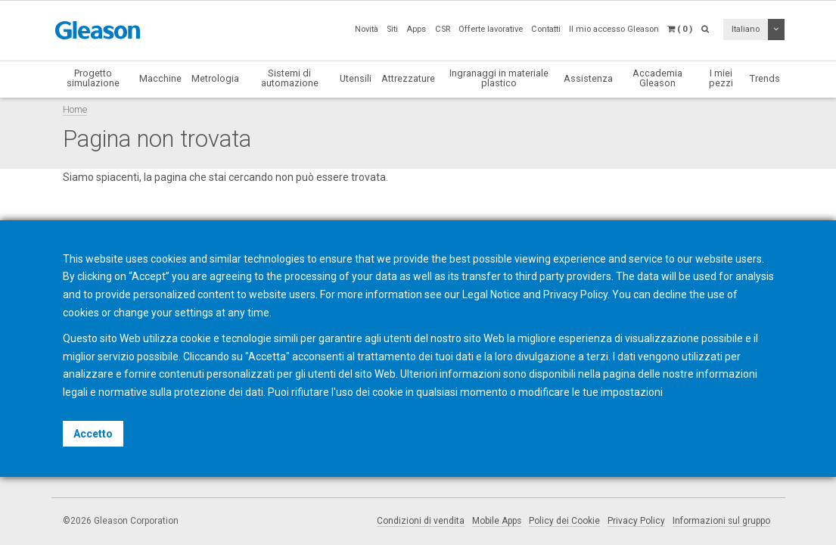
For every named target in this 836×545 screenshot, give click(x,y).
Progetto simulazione (93, 78)
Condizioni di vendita (421, 520)
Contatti (546, 29)
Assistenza (588, 78)
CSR (442, 29)
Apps (416, 29)
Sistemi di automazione (290, 78)
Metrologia (215, 78)
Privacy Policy (636, 520)
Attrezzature (408, 78)
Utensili (355, 78)
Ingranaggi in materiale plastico (499, 78)
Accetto (93, 434)
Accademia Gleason (657, 78)
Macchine (160, 78)
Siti (392, 29)
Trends (765, 78)
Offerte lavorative (490, 29)
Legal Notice (491, 294)
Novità (366, 29)
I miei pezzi (721, 78)
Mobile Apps (496, 520)
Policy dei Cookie (564, 520)
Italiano (746, 29)
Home (75, 109)
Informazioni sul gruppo (721, 520)
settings (194, 313)
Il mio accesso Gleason (614, 29)
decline (670, 294)
